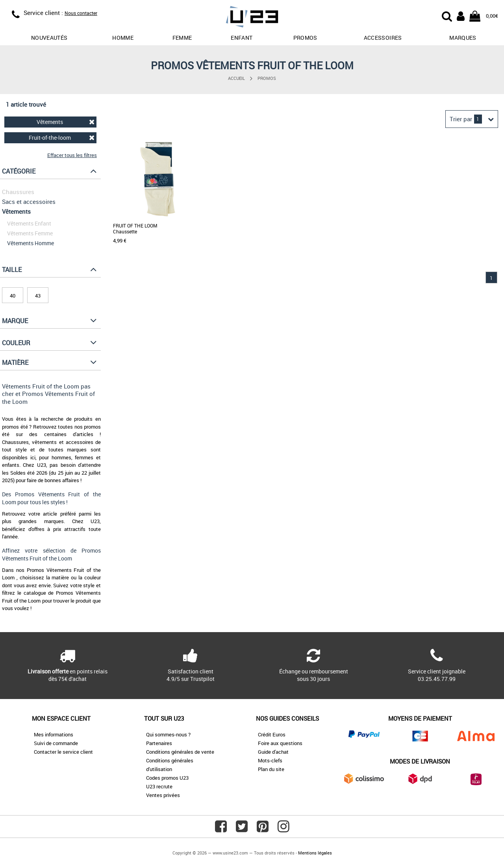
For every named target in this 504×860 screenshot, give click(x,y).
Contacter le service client (63, 751)
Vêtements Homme (30, 243)
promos (305, 37)
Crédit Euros (271, 734)
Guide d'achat (273, 751)
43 (38, 295)
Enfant (241, 37)
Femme (182, 37)
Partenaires (159, 743)
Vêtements (66, 122)
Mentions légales (315, 853)
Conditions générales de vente (180, 751)
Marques (462, 37)
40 (12, 295)
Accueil (236, 78)
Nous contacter (81, 13)
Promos (267, 78)
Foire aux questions (280, 743)
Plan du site (271, 769)
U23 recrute (159, 786)
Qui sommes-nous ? (168, 734)
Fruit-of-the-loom (62, 137)
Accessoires (383, 37)
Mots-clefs (270, 760)
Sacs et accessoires (29, 201)
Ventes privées (163, 795)
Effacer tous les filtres (72, 155)
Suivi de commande (56, 743)
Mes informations (53, 734)
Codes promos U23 (167, 777)
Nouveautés (49, 37)
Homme (122, 37)
